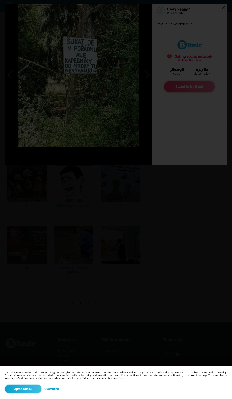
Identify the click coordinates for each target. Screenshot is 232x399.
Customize (51, 389)
